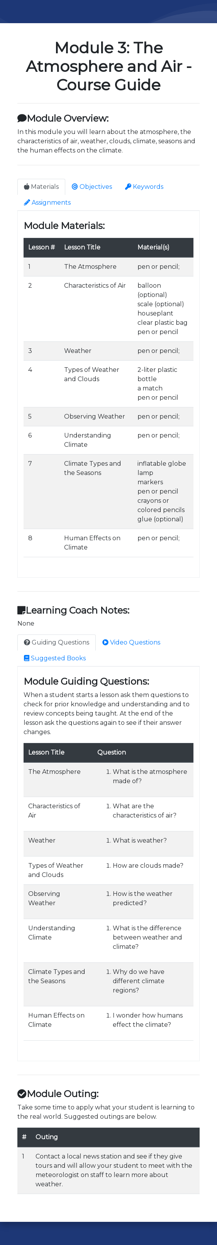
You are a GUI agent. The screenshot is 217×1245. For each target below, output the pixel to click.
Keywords (144, 186)
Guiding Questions (56, 642)
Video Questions (131, 642)
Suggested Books (55, 658)
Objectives (92, 186)
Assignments (47, 202)
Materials (41, 186)
